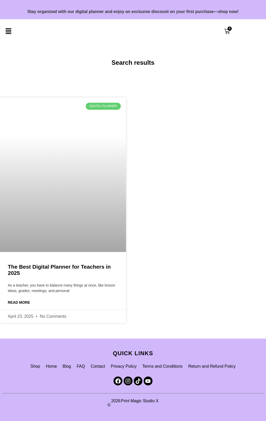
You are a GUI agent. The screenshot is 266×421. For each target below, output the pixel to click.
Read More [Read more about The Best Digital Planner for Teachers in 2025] (19, 302)
